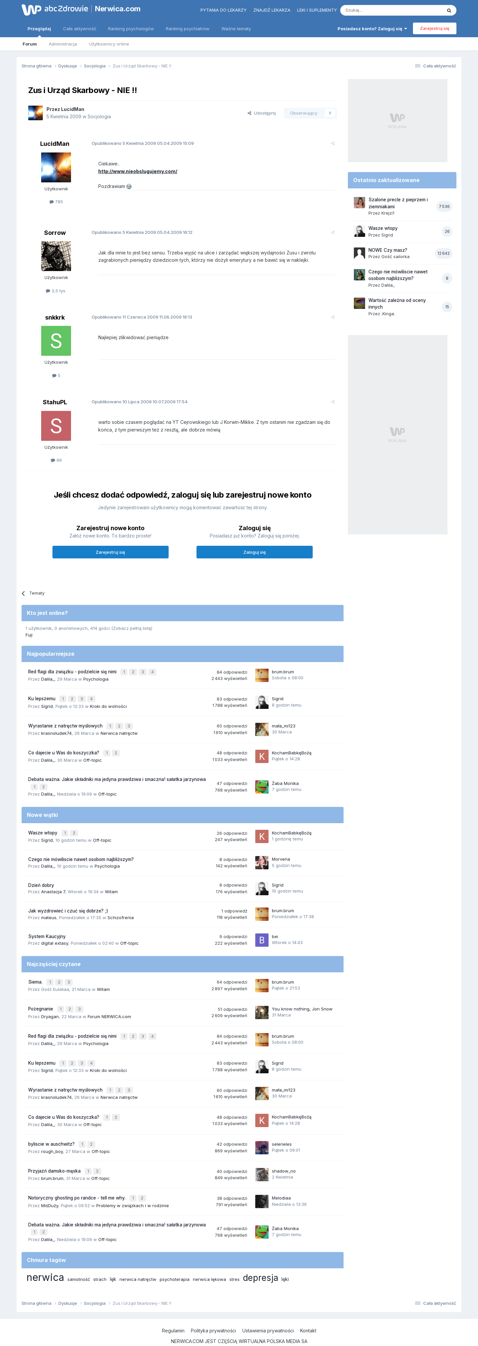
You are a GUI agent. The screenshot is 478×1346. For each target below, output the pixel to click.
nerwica (45, 1259)
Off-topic (92, 755)
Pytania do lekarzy (223, 10)
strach (100, 1261)
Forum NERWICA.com (109, 1007)
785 (56, 201)
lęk (113, 1261)
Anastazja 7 (53, 885)
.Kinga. (388, 313)
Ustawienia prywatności (268, 1312)
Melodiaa (281, 1181)
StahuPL (55, 402)
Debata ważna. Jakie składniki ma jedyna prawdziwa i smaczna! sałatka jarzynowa (117, 774)
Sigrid (47, 704)
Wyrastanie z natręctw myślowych (66, 723)
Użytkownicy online (109, 44)
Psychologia (96, 678)
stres (234, 1261)
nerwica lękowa (209, 1261)
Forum (30, 44)
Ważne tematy (236, 28)
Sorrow (55, 232)
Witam (111, 885)
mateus (48, 910)
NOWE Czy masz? (387, 250)
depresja (260, 1259)
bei (275, 929)
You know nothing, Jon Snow (302, 1000)
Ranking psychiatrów (187, 28)
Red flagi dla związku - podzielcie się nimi (73, 671)
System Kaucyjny (47, 929)
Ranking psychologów (131, 28)
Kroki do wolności (108, 704)
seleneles (282, 1129)
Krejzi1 (387, 213)
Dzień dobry (41, 878)
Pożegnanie (41, 1000)
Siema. (36, 974)
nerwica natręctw (138, 1261)
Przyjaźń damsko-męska (55, 1155)
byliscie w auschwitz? (52, 1129)
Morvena (281, 852)
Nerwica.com (118, 8)
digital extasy (54, 936)
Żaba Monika (285, 778)
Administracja (63, 44)
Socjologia (99, 116)
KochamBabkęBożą (291, 748)
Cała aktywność (79, 28)
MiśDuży (49, 1188)
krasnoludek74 (56, 729)
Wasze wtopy (43, 826)
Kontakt (308, 1312)
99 (56, 460)
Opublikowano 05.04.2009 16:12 (138, 232)
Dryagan (50, 1007)
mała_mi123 (283, 722)
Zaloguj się (254, 552)
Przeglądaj (39, 31)
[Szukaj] (374, 10)
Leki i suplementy (317, 10)
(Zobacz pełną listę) (131, 628)
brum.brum (283, 671)
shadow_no (284, 1155)
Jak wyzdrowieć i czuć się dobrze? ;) (68, 904)
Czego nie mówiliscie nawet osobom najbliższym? (81, 852)
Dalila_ (47, 678)
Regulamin (173, 1312)
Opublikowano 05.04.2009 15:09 (139, 143)
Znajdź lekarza (271, 10)
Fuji (29, 634)
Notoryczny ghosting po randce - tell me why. (77, 1181)
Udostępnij (262, 113)
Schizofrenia (121, 910)
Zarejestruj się (434, 28)
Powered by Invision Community (239, 1334)
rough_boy (52, 1136)
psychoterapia (175, 1261)
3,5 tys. (56, 290)
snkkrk (55, 317)
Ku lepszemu (42, 697)
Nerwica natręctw (119, 729)
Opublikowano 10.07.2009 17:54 (136, 401)
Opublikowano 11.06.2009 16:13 (138, 317)
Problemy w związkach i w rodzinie (132, 1188)
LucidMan (72, 109)
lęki (285, 1261)
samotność (78, 1261)
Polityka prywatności (213, 1312)
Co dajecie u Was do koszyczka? (64, 749)
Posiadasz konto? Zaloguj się (372, 28)
